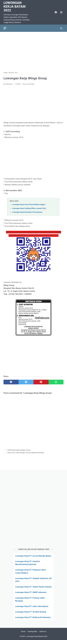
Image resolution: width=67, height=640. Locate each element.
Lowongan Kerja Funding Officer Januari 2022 (29, 208)
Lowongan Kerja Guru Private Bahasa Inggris (28, 205)
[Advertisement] (33, 51)
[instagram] (60, 12)
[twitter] (26, 382)
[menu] (5, 28)
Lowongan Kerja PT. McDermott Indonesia (33, 617)
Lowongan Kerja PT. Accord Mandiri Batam (33, 556)
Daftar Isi (42, 631)
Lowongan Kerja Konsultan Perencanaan (27, 212)
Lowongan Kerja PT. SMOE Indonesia (30, 592)
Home (23, 631)
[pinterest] (41, 382)
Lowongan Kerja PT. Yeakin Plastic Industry (33, 587)
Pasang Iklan (32, 631)
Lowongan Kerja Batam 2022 (15, 6)
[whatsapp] (56, 382)
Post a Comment (28, 84)
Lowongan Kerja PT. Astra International (31, 606)
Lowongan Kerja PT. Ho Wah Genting (30, 612)
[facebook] (55, 12)
